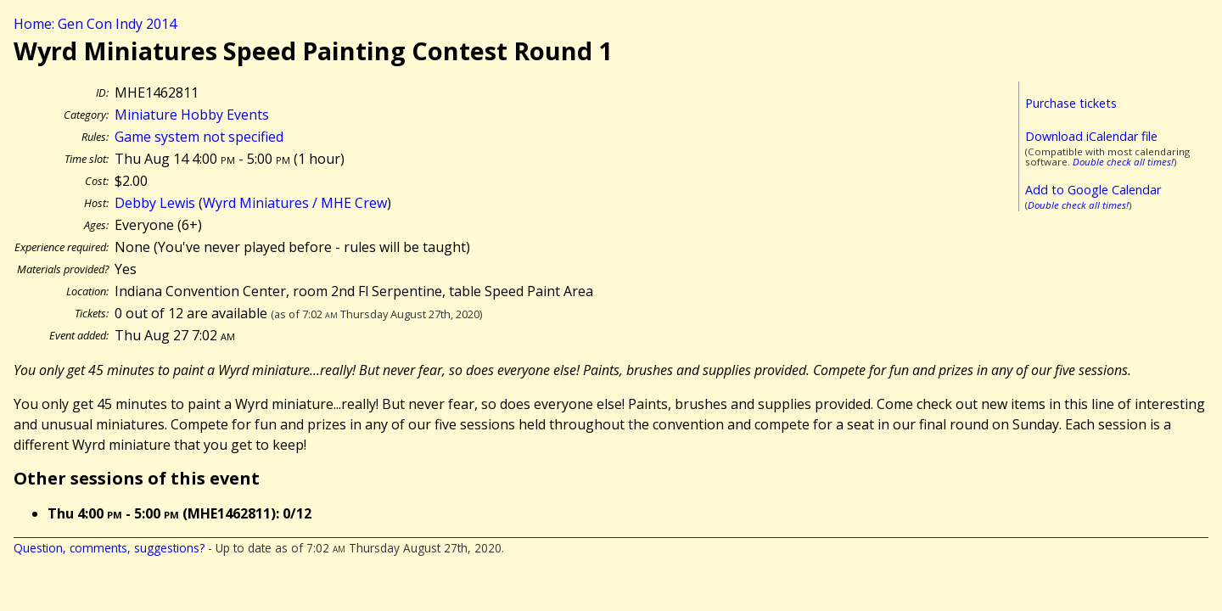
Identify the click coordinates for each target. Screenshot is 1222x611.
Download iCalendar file (1091, 136)
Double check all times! (1123, 161)
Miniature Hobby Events (192, 114)
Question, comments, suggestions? (109, 548)
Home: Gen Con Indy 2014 (95, 23)
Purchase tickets (1071, 103)
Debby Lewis (155, 202)
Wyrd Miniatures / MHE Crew (295, 202)
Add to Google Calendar (1093, 190)
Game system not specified (199, 136)
